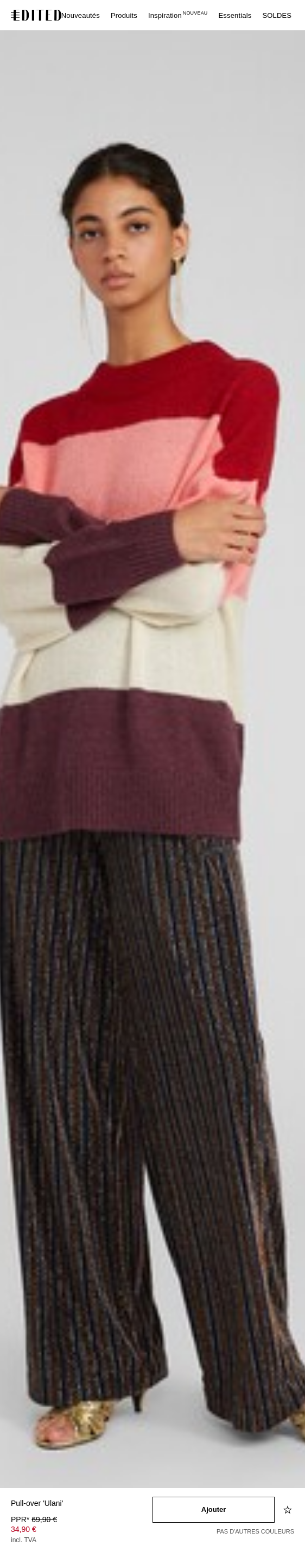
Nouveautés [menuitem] (80, 15)
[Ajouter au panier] (213, 1510)
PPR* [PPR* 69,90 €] (34, 1519)
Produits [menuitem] (124, 15)
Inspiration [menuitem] (178, 15)
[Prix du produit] (81, 1531)
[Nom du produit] (81, 1504)
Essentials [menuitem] (234, 15)
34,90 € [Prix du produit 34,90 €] (23, 1529)
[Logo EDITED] (37, 15)
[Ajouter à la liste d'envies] (288, 1509)
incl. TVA (23, 1540)
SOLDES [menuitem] (276, 15)
